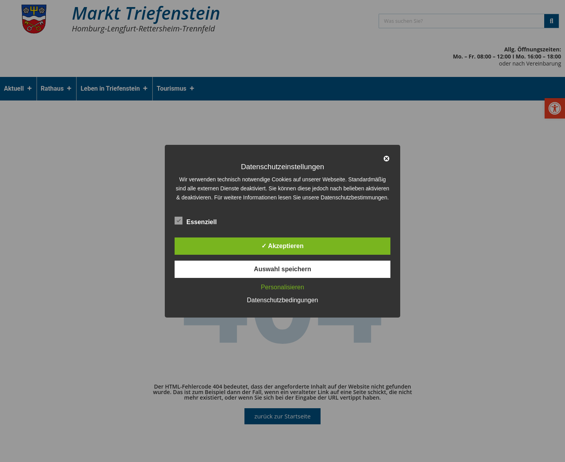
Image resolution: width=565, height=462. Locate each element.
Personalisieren (282, 287)
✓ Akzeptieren (282, 246)
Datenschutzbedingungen (282, 300)
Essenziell (196, 220)
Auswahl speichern (282, 269)
